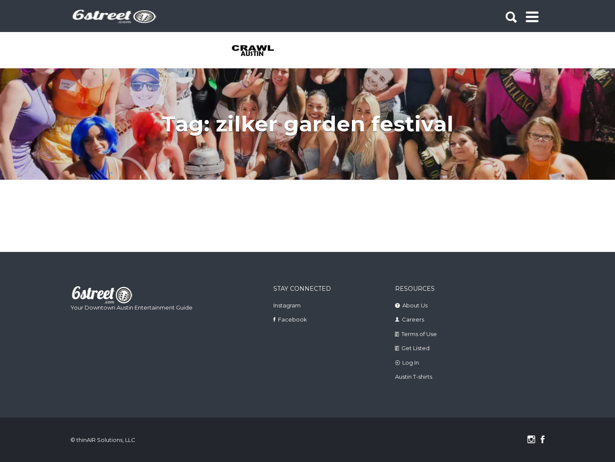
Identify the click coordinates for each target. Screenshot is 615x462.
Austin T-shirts (413, 376)
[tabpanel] (257, 51)
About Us (415, 305)
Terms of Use (419, 333)
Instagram (287, 305)
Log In (410, 362)
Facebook (292, 319)
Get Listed (415, 348)
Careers (413, 319)
